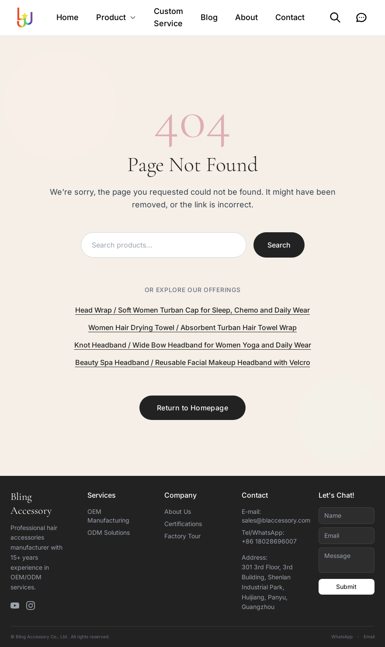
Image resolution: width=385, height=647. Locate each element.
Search (279, 245)
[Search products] (163, 245)
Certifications (183, 523)
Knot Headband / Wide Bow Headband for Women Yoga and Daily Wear (192, 345)
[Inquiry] (361, 17)
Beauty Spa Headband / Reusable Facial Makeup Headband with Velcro (192, 362)
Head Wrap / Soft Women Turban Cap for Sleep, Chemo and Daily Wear (192, 310)
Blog (209, 17)
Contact (290, 17)
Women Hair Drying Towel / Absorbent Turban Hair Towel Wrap (192, 327)
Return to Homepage (192, 407)
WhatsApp (342, 636)
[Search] (335, 17)
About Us (177, 511)
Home (67, 17)
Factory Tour (182, 536)
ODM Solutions (108, 532)
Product (116, 17)
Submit (346, 586)
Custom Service (168, 17)
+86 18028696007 (269, 541)
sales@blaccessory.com (276, 520)
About (246, 17)
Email (369, 636)
